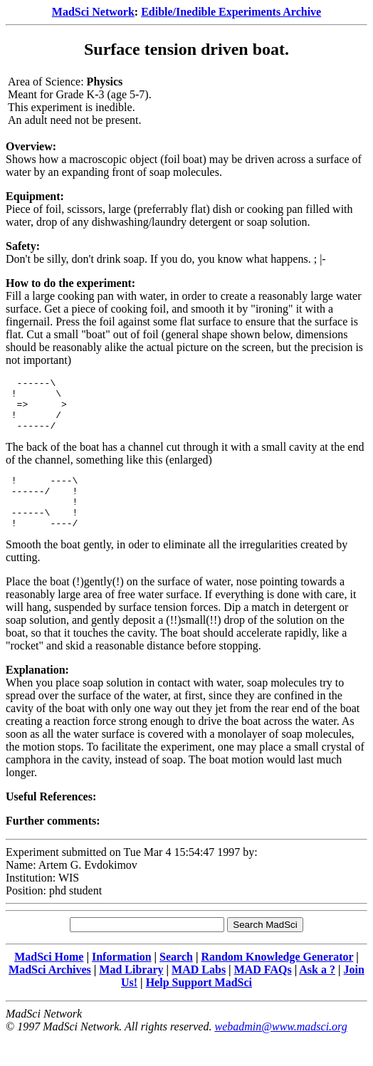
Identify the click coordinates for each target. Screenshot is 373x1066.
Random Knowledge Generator (277, 978)
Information (122, 978)
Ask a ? (317, 991)
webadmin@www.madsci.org (280, 1048)
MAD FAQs (263, 991)
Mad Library (131, 991)
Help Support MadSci (199, 1004)
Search (176, 978)
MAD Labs (199, 991)
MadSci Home (48, 978)
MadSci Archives (50, 991)
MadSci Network (93, 12)
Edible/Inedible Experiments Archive (231, 12)
